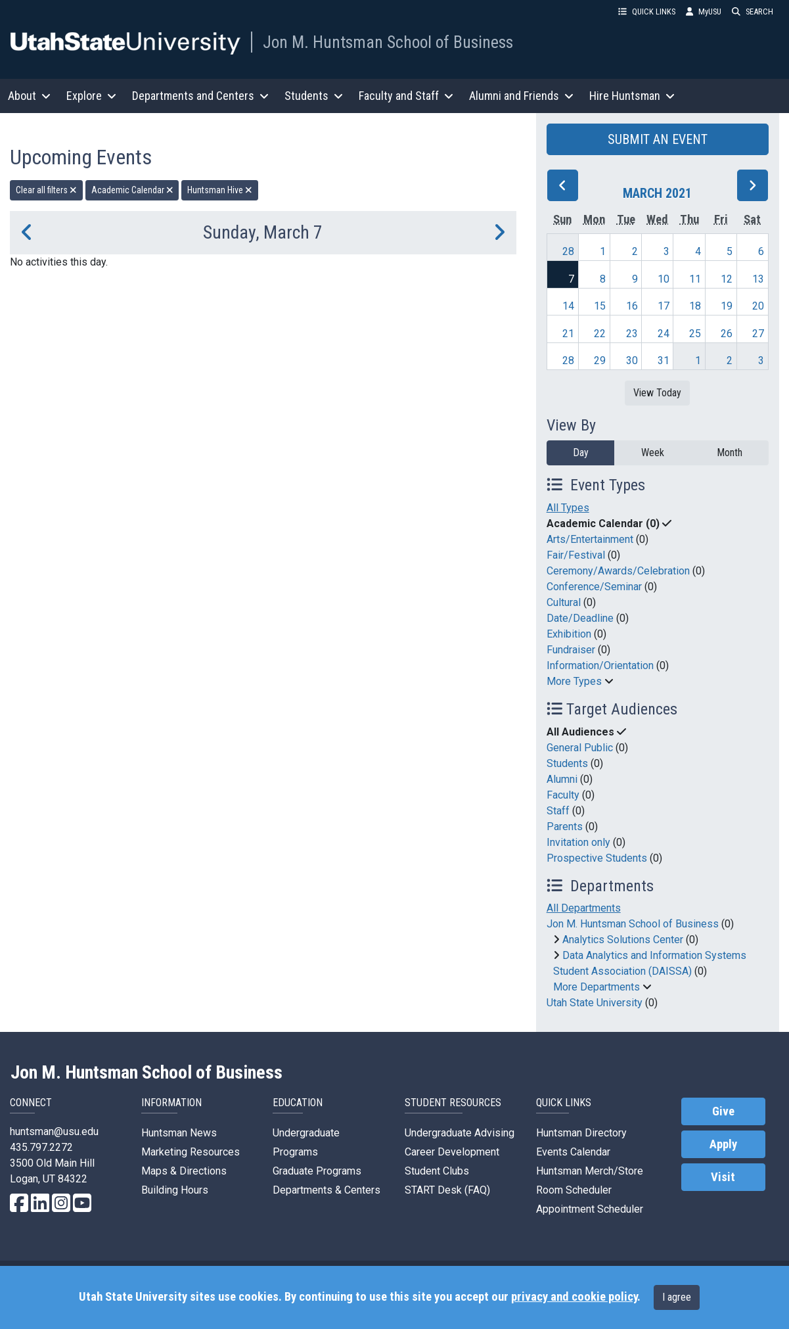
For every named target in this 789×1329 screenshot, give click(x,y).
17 (663, 306)
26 (727, 333)
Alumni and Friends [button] (521, 96)
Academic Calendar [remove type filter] (132, 190)
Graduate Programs (317, 1171)
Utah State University (594, 1002)
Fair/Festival (576, 555)
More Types (574, 681)
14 (568, 306)
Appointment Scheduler (589, 1209)
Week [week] (652, 452)
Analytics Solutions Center (622, 939)
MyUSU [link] (703, 11)
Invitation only (578, 842)
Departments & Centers (326, 1190)
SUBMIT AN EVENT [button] (658, 139)
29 (600, 360)
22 (600, 333)
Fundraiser (571, 649)
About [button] (29, 96)
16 (632, 306)
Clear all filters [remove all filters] (46, 190)
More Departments (596, 987)
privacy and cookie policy (574, 1297)
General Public (580, 747)
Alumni (562, 779)
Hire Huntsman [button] (632, 96)
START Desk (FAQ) (447, 1190)
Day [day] (581, 452)
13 (758, 279)
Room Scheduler (574, 1190)
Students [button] (313, 96)
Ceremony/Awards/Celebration (618, 571)
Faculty (563, 795)
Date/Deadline (580, 618)
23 (632, 333)
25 (695, 333)
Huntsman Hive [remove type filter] (219, 190)
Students (567, 763)
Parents (565, 826)
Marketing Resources (190, 1152)
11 (695, 279)
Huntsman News (179, 1133)
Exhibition (569, 634)
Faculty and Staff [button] (406, 96)
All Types (568, 507)
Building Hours (174, 1190)
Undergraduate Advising (459, 1133)
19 (727, 306)
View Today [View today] (657, 392)
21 (568, 333)
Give (723, 1111)
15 (600, 306)
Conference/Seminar (594, 586)
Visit (723, 1177)
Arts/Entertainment (590, 539)
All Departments (584, 908)
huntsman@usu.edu (54, 1131)
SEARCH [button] (752, 11)
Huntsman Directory (581, 1133)
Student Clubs (437, 1171)
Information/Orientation (600, 665)
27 (758, 333)
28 (568, 251)
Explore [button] (91, 96)
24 (663, 333)
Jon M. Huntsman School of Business (388, 42)
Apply (723, 1144)
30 (632, 360)
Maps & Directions (184, 1171)
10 (663, 279)
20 (758, 306)
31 (663, 360)
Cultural (564, 602)
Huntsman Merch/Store (589, 1171)
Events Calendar (573, 1152)
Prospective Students (597, 858)
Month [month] (729, 452)
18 (695, 306)
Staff (558, 810)
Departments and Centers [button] (200, 96)
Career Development (452, 1152)
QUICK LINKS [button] (646, 11)
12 (727, 279)
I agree (676, 1297)
